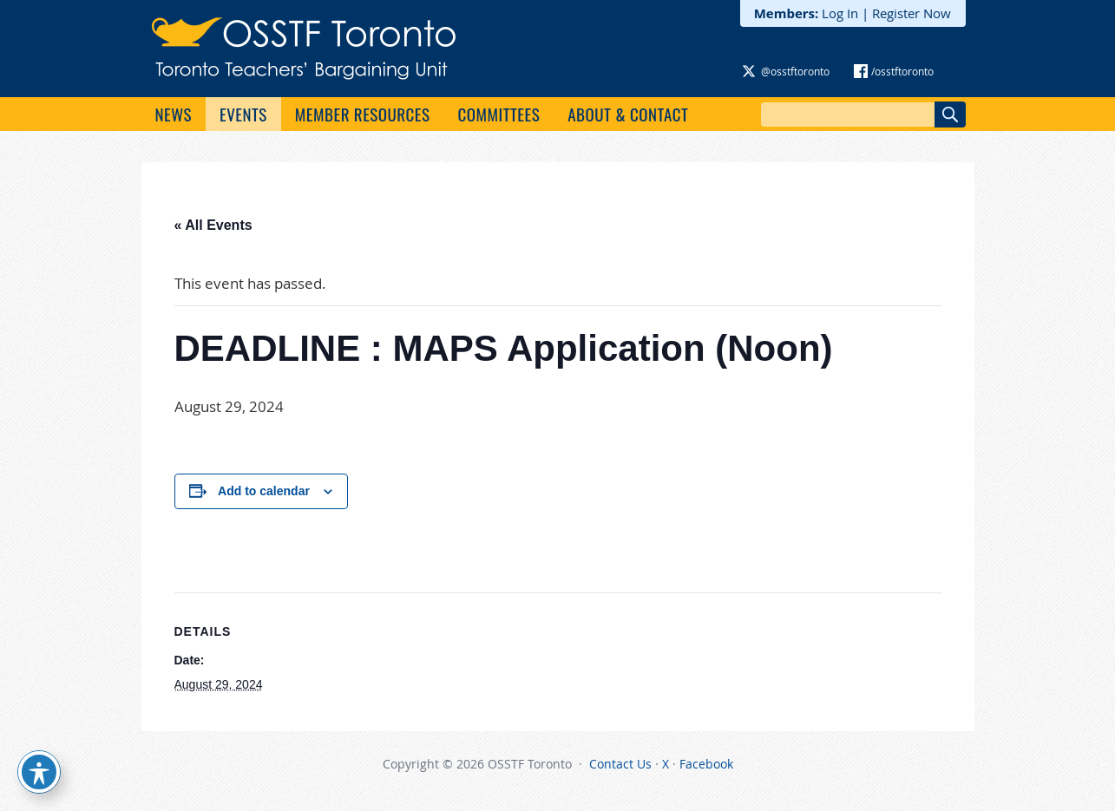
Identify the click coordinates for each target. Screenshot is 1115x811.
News (173, 113)
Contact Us (620, 763)
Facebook (706, 763)
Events (243, 113)
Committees (499, 113)
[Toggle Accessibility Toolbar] (39, 772)
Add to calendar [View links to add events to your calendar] (264, 491)
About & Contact (627, 113)
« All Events (213, 225)
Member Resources (362, 113)
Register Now (911, 13)
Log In (840, 13)
